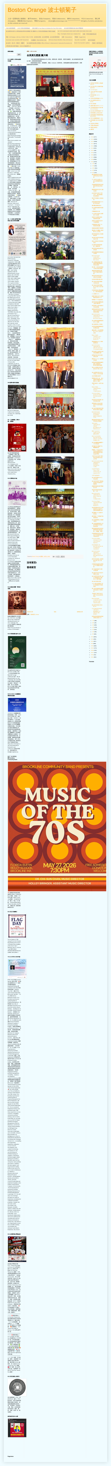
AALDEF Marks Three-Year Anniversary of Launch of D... (96, 471)
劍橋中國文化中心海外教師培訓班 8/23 (97, 296)
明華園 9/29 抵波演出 (97, 299)
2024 (92, 141)
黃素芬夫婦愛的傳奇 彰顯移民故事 (97, 218)
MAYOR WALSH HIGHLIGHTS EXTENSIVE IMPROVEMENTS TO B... (97, 414)
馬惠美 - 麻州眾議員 (97, 43)
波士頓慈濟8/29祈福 (97, 324)
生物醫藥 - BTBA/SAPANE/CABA (38, 40)
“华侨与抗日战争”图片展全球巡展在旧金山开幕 (97, 457)
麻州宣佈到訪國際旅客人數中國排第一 (97, 302)
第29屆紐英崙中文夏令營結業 (97, 569)
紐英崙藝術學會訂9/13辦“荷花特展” (97, 202)
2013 (92, 639)
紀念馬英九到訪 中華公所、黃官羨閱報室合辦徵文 (97, 195)
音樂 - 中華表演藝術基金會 (89, 34)
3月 (93, 629)
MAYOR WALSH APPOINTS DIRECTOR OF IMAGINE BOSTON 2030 (97, 554)
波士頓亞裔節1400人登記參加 (97, 478)
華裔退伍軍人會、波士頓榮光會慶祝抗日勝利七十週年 (97, 380)
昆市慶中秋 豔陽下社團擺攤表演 (97, 446)
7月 (93, 620)
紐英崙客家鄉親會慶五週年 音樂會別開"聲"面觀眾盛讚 (97, 364)
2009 (92, 648)
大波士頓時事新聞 (10, 28)
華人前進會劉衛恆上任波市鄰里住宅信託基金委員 (97, 525)
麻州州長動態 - (92, 40)
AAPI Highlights (96, 475)
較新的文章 (30, 611)
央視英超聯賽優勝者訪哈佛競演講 (97, 327)
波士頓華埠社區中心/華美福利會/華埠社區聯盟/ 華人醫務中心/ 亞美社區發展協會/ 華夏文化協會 (30, 31)
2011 (92, 643)
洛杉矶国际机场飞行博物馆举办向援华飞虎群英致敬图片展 (97, 509)
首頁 (55, 611)
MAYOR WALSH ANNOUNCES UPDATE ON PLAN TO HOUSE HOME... (97, 347)
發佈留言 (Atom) (35, 614)
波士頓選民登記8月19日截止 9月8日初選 (97, 373)
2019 (92, 152)
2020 (92, 150)
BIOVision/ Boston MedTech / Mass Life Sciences (60, 40)
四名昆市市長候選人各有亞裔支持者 (97, 400)
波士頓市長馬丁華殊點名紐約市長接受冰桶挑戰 (97, 483)
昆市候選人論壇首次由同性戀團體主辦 (97, 352)
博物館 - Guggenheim (80, 37)
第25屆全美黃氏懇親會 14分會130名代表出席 (97, 287)
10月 (93, 168)
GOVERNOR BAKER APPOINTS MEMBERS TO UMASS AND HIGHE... (97, 611)
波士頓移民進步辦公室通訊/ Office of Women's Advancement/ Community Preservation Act (49, 43)
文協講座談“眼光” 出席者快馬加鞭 (97, 225)
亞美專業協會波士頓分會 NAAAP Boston (96, 108)
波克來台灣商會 (94, 123)
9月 (93, 170)
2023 (92, 143)
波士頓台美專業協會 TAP (96, 111)
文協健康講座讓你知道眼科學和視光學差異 (97, 186)
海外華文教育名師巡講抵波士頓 (97, 238)
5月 (93, 625)
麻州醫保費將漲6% (96, 205)
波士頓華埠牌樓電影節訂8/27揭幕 (97, 321)
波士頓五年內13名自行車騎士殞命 (97, 573)
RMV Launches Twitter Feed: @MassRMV (96, 432)
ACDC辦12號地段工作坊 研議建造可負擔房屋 (97, 585)
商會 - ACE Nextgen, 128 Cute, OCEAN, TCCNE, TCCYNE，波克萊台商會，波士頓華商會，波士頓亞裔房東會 (32, 37)
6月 (93, 623)
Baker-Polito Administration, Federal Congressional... (97, 389)
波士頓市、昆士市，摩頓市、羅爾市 (15, 43)
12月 (93, 163)
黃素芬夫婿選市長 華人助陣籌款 (97, 221)
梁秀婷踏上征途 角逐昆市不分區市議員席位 (97, 405)
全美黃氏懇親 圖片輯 (97, 279)
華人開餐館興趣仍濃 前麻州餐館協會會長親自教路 (97, 263)
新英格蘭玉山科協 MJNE (96, 113)
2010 (92, 646)
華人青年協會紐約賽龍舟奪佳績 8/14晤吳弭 (97, 590)
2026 (92, 137)
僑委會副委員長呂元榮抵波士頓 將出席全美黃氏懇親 (97, 311)
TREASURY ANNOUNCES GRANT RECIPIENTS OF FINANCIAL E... (96, 426)
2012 (92, 641)
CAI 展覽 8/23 (95, 294)
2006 (92, 654)
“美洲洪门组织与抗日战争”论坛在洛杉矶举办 (97, 595)
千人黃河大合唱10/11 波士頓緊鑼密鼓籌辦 (97, 181)
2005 (92, 657)
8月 (93, 172)
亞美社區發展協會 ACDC (96, 98)
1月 (93, 634)
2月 (93, 631)
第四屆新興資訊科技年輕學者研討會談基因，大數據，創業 (97, 530)
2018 (92, 155)
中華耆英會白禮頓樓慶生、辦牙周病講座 (97, 291)
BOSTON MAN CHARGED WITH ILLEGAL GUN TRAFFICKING (97, 600)
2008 (92, 650)
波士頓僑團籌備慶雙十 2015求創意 (97, 443)
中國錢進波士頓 (96, 211)
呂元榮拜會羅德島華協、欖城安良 (97, 245)
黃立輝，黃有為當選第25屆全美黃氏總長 (97, 267)
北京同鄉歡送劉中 (96, 376)
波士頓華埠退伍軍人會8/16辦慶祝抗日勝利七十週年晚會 (97, 578)
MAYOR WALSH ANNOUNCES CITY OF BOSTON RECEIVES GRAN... (97, 316)
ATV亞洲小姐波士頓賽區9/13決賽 (97, 214)
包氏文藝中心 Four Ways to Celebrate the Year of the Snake (47, 28)
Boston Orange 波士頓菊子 (42, 10)
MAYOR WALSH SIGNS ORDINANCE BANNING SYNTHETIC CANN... (97, 463)
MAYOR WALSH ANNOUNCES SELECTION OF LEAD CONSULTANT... (96, 496)
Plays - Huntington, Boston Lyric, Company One (69, 34)
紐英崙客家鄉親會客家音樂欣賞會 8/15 (97, 617)
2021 (92, 148)
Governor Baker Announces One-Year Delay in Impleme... (97, 540)
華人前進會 (93, 103)
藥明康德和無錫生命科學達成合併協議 (97, 420)
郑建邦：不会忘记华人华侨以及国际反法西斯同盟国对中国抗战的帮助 (97, 452)
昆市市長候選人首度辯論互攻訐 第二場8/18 (97, 560)
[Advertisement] (14, 1447)
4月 (93, 627)
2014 (92, 637)
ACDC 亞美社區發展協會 (24, 28)
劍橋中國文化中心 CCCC (96, 105)
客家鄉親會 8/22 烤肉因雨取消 (97, 342)
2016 (92, 159)
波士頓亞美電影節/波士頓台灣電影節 (73, 28)
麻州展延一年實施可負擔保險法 (97, 517)
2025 (92, 139)
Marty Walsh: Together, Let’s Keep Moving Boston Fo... (96, 337)
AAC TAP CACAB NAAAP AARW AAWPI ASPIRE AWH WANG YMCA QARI (75, 31)
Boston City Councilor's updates (82, 43)
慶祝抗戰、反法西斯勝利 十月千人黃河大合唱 (97, 331)
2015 (92, 161)
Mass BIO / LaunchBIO (80, 40)
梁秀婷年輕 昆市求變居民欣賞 (97, 356)
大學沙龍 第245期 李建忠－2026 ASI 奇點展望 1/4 (18, 46)
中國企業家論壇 (94, 125)
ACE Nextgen (93, 89)
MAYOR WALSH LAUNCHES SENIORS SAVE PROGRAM (96, 258)
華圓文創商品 (93, 127)
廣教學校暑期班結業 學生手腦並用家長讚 (97, 272)
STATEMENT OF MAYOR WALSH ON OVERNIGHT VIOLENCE (97, 547)
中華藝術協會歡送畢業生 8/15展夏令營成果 (97, 565)
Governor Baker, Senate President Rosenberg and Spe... (97, 395)
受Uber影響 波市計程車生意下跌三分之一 (97, 369)
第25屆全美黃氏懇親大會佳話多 (97, 282)
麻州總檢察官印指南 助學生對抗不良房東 (97, 176)
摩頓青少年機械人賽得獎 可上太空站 (97, 231)
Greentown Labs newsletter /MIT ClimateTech (17, 40)
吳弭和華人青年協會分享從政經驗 (97, 306)
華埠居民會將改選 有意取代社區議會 (97, 276)
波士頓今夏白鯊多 (96, 581)
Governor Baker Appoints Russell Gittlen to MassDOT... (97, 503)
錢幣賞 (92, 129)
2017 (92, 157)
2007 (92, 652)
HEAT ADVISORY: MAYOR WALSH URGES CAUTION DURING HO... (97, 438)
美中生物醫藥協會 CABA (96, 118)
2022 (92, 146)
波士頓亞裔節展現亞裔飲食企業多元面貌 (97, 409)
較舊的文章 (80, 611)
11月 (93, 166)
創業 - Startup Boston (67, 37)
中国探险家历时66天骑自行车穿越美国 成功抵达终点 (97, 535)
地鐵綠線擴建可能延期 (97, 228)
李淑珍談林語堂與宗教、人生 (97, 490)
